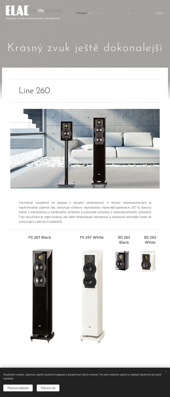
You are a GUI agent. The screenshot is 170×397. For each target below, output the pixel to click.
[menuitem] (83, 13)
